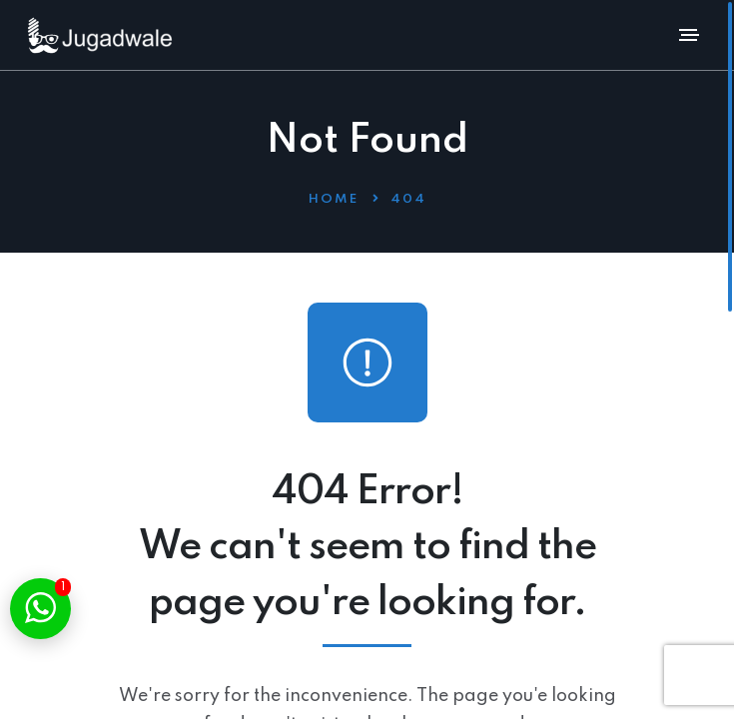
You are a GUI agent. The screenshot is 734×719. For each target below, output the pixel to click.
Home (334, 199)
